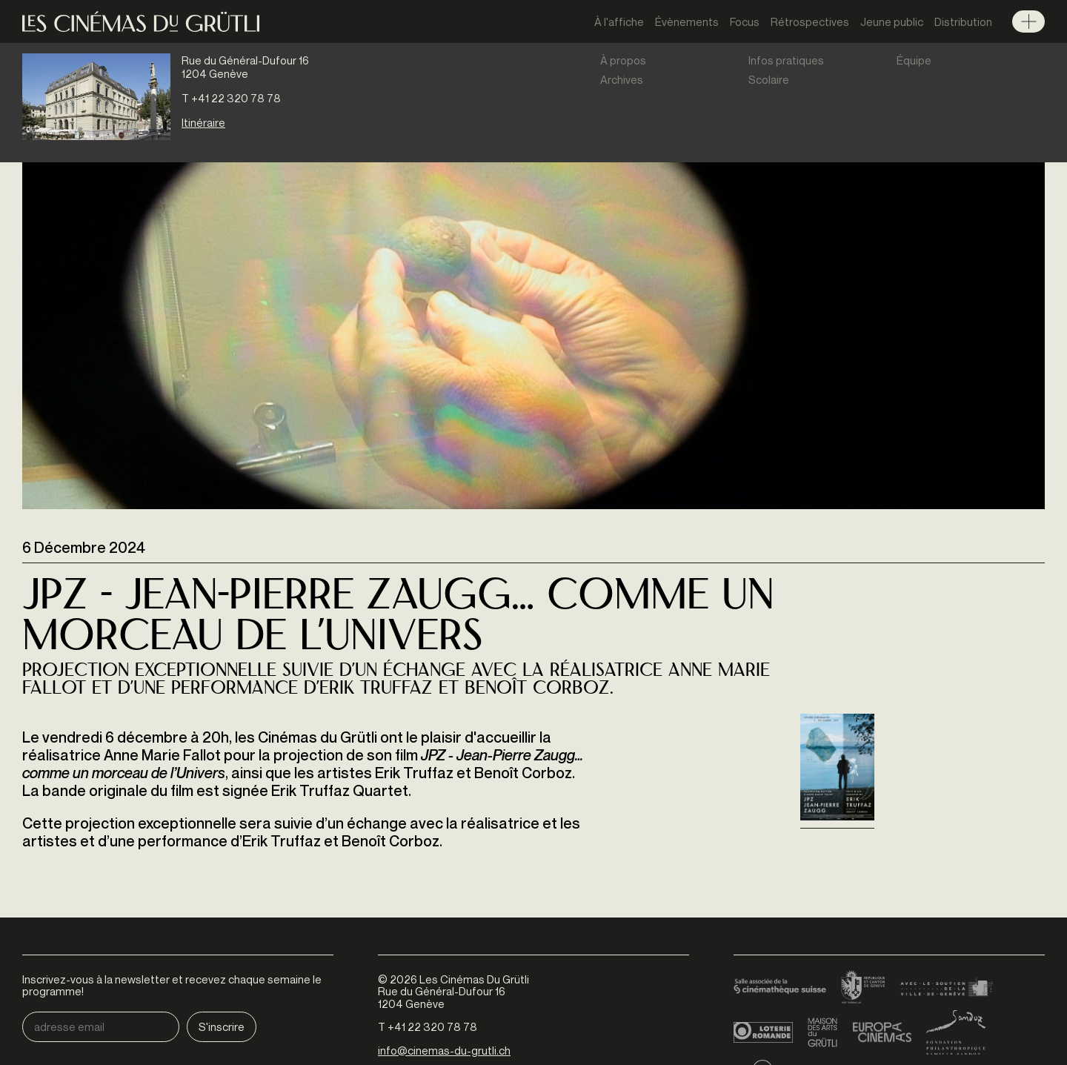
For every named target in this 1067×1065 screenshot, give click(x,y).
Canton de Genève (863, 988)
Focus (744, 21)
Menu (1028, 21)
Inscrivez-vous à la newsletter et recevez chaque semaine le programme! (172, 985)
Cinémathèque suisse (780, 988)
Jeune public (891, 21)
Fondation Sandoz (955, 1032)
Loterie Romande (763, 1032)
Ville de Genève (946, 988)
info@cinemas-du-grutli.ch (444, 1050)
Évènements (687, 21)
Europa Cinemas (881, 1032)
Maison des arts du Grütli (822, 1032)
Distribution (963, 21)
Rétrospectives (810, 21)
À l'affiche (619, 21)
